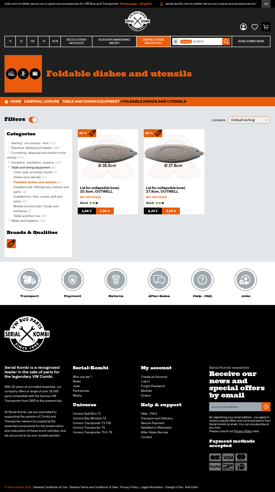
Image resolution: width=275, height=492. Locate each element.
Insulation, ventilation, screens (32, 162)
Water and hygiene (24, 220)
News (77, 381)
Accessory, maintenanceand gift (114, 41)
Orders (146, 395)
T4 (43, 41)
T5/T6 (55, 41)
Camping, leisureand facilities (153, 41)
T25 (32, 41)
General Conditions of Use (50, 487)
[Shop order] (249, 120)
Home (15, 101)
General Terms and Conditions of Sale (93, 487)
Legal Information (152, 487)
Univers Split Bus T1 (87, 413)
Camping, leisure (42, 101)
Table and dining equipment (91, 101)
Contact (146, 437)
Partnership (81, 391)
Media (77, 395)
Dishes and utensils (27, 177)
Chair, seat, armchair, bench (33, 172)
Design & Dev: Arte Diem (181, 487)
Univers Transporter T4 (89, 427)
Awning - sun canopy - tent (29, 143)
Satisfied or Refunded (156, 427)
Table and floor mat (27, 216)
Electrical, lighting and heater (31, 148)
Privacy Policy (243, 431)
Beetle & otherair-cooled (76, 41)
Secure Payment (152, 423)
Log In (145, 381)
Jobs (76, 386)
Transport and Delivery (157, 418)
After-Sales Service (154, 432)
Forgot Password (153, 386)
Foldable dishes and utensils (35, 182)
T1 (10, 41)
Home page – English (139, 3)
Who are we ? (82, 377)
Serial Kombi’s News (251, 41)
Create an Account (154, 377)
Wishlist (146, 391)
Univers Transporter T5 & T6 (92, 432)
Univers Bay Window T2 (89, 418)
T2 (21, 41)
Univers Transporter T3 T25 (92, 423)
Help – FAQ (149, 413)
